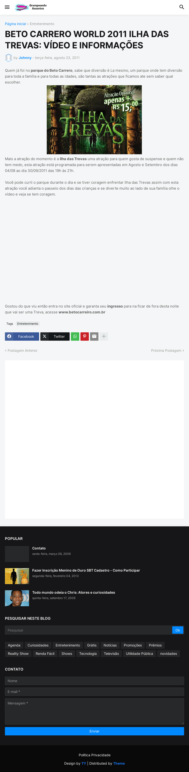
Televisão (111, 653)
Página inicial (15, 24)
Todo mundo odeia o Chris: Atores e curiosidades (73, 592)
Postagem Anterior (22, 350)
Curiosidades (38, 645)
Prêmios (155, 645)
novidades (168, 653)
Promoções (133, 645)
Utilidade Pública (139, 653)
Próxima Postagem (166, 350)
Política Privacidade (94, 755)
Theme (119, 763)
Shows (67, 653)
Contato (39, 548)
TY (83, 763)
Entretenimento (42, 24)
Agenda (14, 645)
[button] (7, 7)
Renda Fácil (45, 653)
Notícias (110, 645)
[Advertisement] (47, 439)
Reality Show (18, 653)
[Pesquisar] (89, 630)
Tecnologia (88, 653)
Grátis (91, 645)
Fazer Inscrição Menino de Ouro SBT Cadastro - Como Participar (86, 570)
